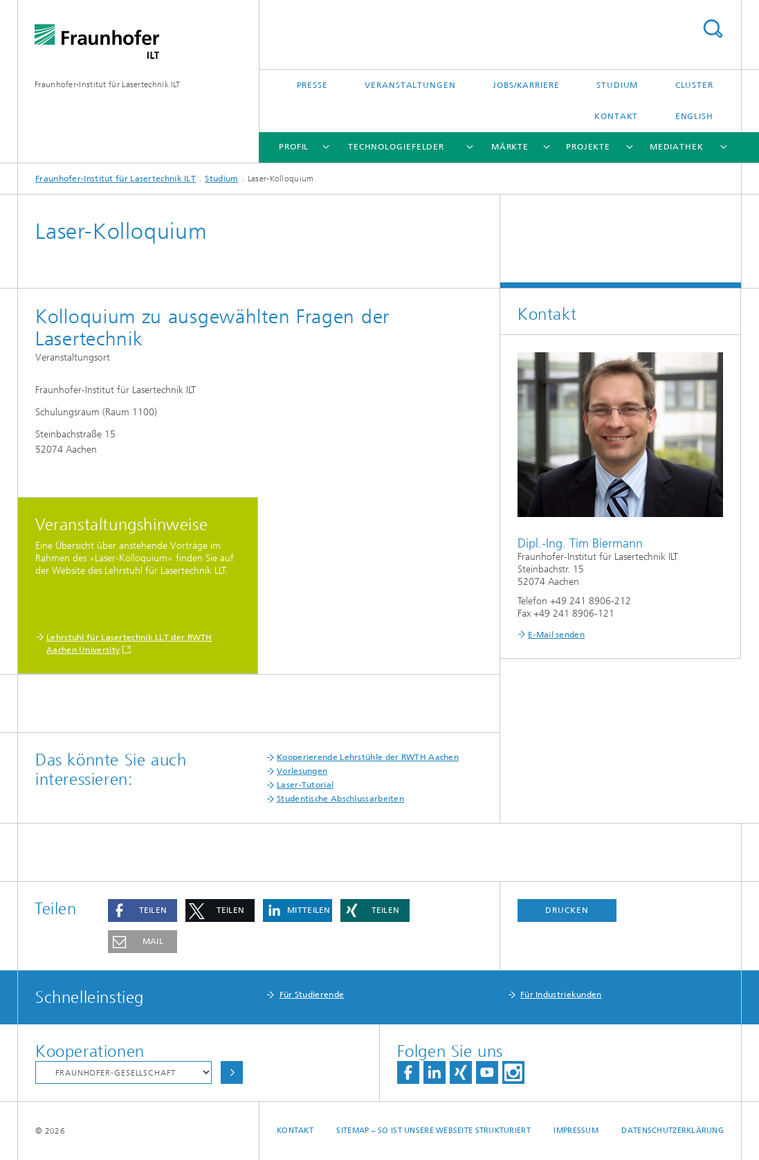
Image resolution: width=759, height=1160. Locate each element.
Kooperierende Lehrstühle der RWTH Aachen (368, 757)
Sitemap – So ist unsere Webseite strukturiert (433, 1130)
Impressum (576, 1130)
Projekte (588, 147)
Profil (294, 147)
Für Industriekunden (561, 994)
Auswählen (232, 1072)
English (694, 116)
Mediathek (677, 147)
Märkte (510, 147)
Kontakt (616, 116)
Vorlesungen (302, 771)
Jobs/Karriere (526, 85)
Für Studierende (312, 994)
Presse (312, 85)
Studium (617, 85)
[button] (142, 910)
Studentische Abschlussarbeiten (340, 799)
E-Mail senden (556, 635)
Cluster (694, 85)
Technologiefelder (396, 147)
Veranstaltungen (410, 85)
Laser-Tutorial (305, 785)
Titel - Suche (713, 28)
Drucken (566, 910)
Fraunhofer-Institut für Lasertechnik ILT (107, 84)
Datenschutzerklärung (672, 1130)
